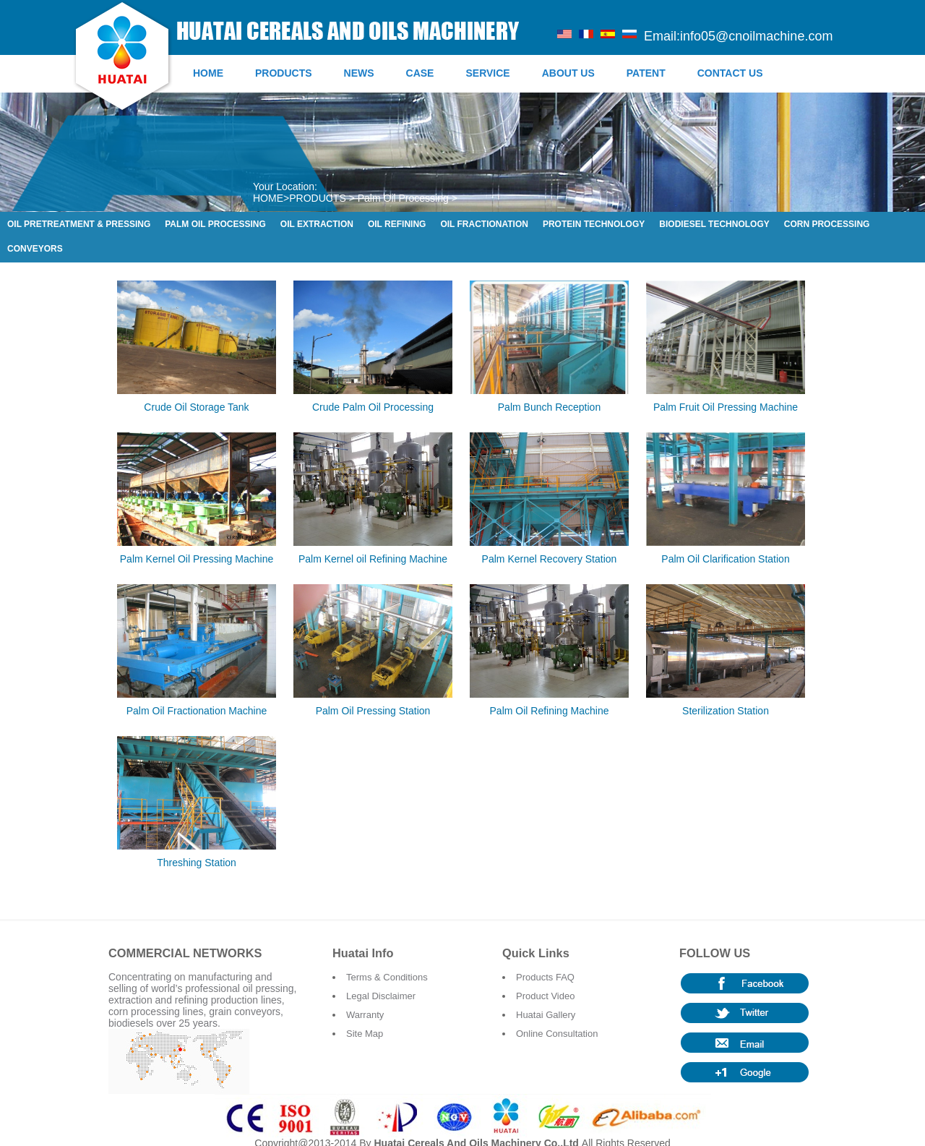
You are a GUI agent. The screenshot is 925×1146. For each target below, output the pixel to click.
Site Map (364, 1033)
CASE (420, 73)
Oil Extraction (316, 224)
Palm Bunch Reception (549, 407)
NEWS (359, 73)
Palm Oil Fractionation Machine (196, 711)
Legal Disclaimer (381, 996)
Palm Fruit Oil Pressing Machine (725, 407)
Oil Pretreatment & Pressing (78, 224)
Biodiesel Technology (714, 224)
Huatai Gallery (545, 1014)
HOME (208, 73)
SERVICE (487, 73)
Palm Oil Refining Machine (549, 711)
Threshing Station (196, 862)
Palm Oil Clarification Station (725, 559)
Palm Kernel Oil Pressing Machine (196, 559)
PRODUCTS (283, 73)
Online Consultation (557, 1033)
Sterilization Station (725, 711)
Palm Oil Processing (403, 198)
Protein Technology (594, 224)
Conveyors (35, 249)
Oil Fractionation (484, 224)
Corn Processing (827, 224)
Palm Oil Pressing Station (373, 711)
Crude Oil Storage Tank (196, 407)
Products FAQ (545, 977)
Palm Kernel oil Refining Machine (372, 559)
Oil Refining (397, 224)
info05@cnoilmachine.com (756, 36)
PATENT (646, 73)
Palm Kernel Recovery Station (549, 559)
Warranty (365, 1014)
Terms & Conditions (387, 977)
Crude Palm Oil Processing (373, 407)
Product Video (545, 996)
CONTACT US (730, 73)
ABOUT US (568, 73)
